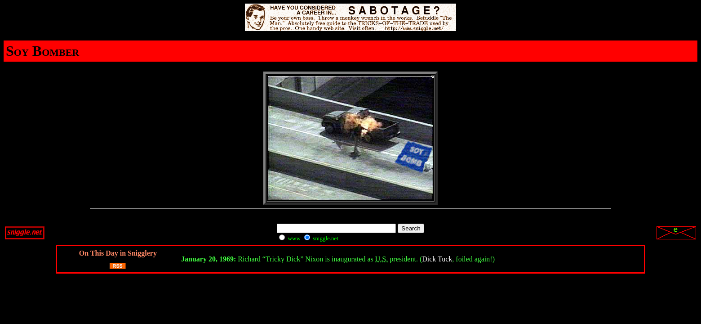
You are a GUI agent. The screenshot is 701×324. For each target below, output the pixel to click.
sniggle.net (321, 238)
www (289, 238)
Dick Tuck (437, 259)
